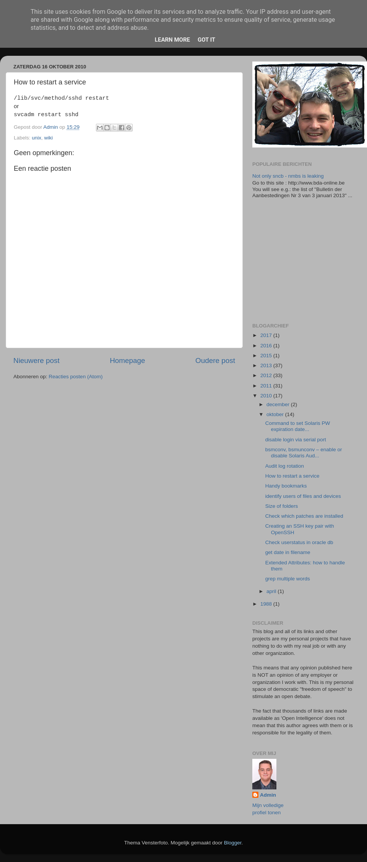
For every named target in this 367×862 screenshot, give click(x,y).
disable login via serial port (295, 439)
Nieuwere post (36, 360)
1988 (266, 604)
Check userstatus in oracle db (299, 542)
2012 (266, 375)
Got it (206, 39)
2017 (266, 335)
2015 (266, 355)
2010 (266, 396)
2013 (266, 365)
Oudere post (215, 360)
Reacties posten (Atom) (75, 376)
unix (36, 138)
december (278, 404)
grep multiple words (287, 579)
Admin (268, 795)
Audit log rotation (284, 466)
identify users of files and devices (303, 496)
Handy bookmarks (286, 486)
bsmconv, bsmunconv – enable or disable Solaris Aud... (303, 453)
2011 (266, 386)
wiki (48, 138)
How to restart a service (292, 476)
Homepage (127, 360)
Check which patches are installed (304, 516)
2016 (266, 345)
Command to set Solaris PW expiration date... (297, 426)
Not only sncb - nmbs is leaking (288, 176)
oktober (275, 414)
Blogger (233, 843)
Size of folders (281, 506)
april (272, 591)
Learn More (172, 39)
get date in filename (287, 552)
